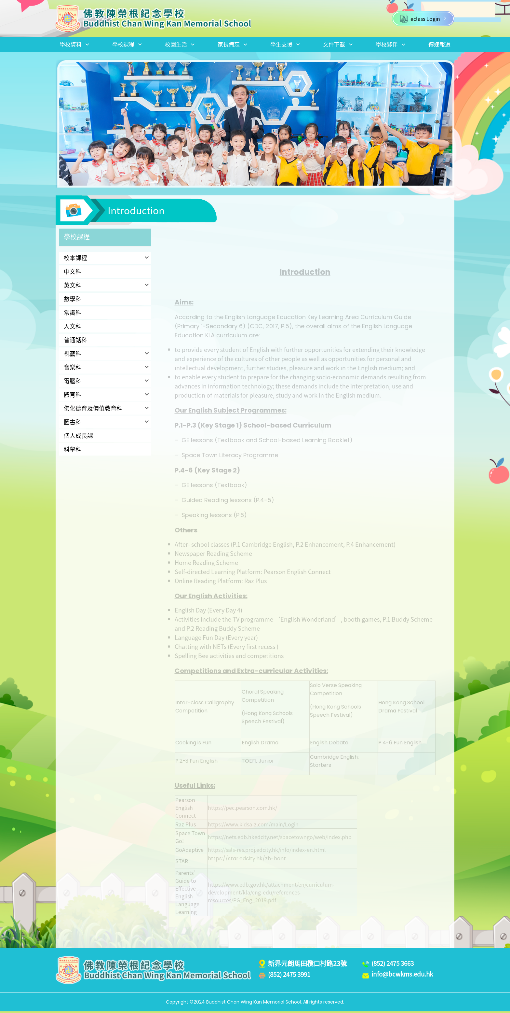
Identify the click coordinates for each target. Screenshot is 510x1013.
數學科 (72, 300)
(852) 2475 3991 (291, 976)
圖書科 (72, 423)
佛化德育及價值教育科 (93, 409)
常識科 (72, 314)
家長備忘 (232, 44)
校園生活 (180, 44)
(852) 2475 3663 (394, 965)
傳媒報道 (438, 44)
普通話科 (75, 341)
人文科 (72, 327)
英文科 (72, 286)
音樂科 (72, 368)
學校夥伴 (390, 44)
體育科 (72, 396)
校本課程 (75, 259)
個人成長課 (78, 437)
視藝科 (72, 355)
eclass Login (423, 18)
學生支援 (285, 44)
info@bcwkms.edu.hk (404, 976)
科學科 (72, 450)
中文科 (72, 273)
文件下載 (337, 44)
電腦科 (72, 382)
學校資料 (75, 44)
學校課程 (127, 44)
